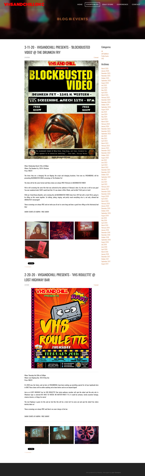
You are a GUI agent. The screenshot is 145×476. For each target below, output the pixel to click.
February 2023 (105, 145)
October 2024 (105, 104)
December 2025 (105, 73)
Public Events (105, 56)
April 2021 (104, 184)
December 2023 (105, 129)
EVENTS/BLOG (92, 5)
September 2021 (106, 177)
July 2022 (104, 160)
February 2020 (105, 203)
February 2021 (105, 186)
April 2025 (104, 92)
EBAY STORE (107, 5)
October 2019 (105, 211)
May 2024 (104, 116)
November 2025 (105, 75)
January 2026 (105, 71)
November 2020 (105, 194)
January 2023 (105, 148)
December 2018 (105, 232)
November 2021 (105, 172)
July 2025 (104, 85)
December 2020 (105, 191)
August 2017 (104, 264)
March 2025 (104, 95)
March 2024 (104, 121)
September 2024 (106, 107)
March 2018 (104, 252)
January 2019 (105, 230)
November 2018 (105, 235)
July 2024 (104, 112)
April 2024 (104, 119)
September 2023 (106, 133)
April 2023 (104, 141)
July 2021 (104, 179)
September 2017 (105, 261)
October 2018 (105, 237)
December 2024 (105, 100)
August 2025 (105, 83)
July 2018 (104, 244)
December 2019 (105, 208)
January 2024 (105, 126)
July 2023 (104, 136)
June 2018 (104, 247)
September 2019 (106, 213)
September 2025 (106, 80)
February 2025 (105, 97)
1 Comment (96, 57)
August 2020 (105, 196)
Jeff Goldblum (105, 53)
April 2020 (104, 198)
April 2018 (104, 249)
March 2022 (104, 167)
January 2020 (105, 206)
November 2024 (105, 102)
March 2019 (104, 225)
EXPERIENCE (122, 5)
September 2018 (106, 239)
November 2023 (105, 131)
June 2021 (104, 182)
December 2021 (105, 170)
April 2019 (104, 223)
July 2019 (104, 218)
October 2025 (105, 78)
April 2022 (104, 165)
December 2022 (105, 150)
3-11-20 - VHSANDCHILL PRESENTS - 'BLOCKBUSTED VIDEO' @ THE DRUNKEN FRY (57, 50)
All (102, 51)
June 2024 (104, 114)
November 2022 (105, 153)
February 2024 (105, 124)
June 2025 (104, 88)
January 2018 (105, 254)
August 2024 (105, 109)
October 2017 (105, 259)
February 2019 (105, 227)
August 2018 (105, 242)
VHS (102, 58)
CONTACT (136, 5)
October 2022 (105, 155)
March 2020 (104, 201)
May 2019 (104, 220)
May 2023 (104, 138)
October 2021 (105, 174)
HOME (79, 5)
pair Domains (116, 472)
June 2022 (104, 162)
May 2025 (104, 90)
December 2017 (105, 256)
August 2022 (105, 157)
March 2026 (104, 68)
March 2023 (104, 143)
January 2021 (105, 189)
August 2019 (105, 215)
